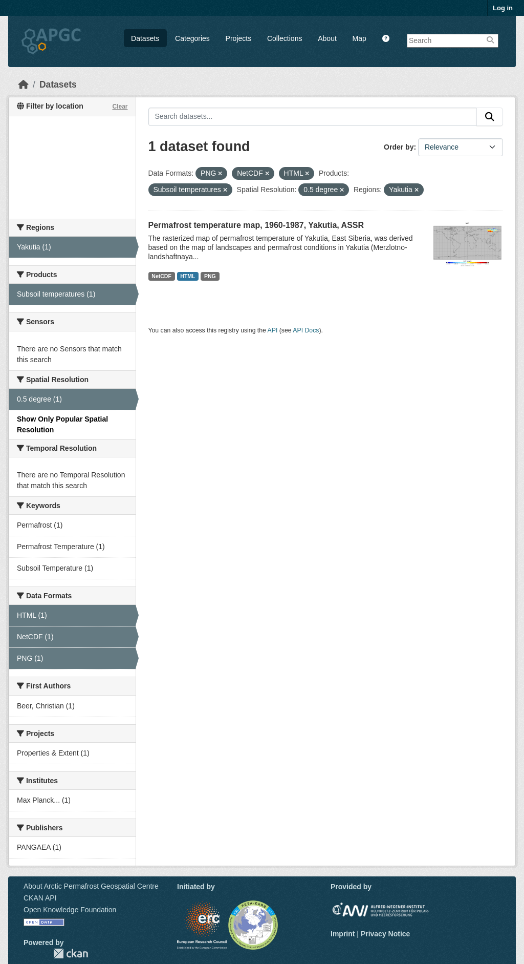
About (327, 38)
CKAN (70, 953)
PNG (210, 276)
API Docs (306, 330)
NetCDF (161, 276)
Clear (119, 106)
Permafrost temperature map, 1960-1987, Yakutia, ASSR (256, 225)
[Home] (23, 84)
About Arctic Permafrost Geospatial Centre (91, 886)
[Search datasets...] (312, 117)
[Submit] (489, 117)
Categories (192, 38)
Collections (284, 38)
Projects (239, 38)
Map (359, 38)
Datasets (145, 38)
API (273, 330)
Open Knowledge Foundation (70, 910)
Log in (503, 8)
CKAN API (40, 898)
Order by (398, 147)
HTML (187, 276)
